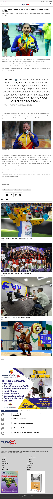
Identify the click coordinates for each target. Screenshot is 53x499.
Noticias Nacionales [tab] (26, 410)
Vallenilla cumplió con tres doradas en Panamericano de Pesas (16, 357)
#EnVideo (9, 79)
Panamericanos (7, 189)
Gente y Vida (5, 469)
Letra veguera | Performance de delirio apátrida (25, 427)
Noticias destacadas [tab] (9, 410)
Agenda (30, 465)
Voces (3, 467)
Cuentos (30, 461)
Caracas (4, 459)
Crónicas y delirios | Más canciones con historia (26, 432)
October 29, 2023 (27, 105)
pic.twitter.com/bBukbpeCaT (26, 100)
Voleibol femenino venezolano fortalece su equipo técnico (15, 317)
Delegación (17, 189)
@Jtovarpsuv (23, 82)
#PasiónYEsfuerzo (37, 97)
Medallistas (27, 189)
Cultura (3, 465)
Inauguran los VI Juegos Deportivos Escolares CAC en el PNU (16, 238)
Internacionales (5, 463)
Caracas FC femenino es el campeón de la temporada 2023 (16, 273)
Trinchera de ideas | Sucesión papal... (23, 423)
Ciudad (29, 467)
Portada (30, 459)
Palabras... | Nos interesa (19, 418)
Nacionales (4, 461)
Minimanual (30, 463)
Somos (29, 469)
